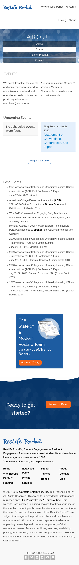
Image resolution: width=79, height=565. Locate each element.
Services (27, 483)
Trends (45, 479)
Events (39, 49)
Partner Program (39, 54)
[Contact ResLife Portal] (53, 557)
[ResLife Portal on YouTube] (47, 557)
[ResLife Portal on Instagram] (42, 557)
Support (45, 468)
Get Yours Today (30, 362)
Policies (45, 473)
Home (6, 468)
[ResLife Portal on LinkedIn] (36, 557)
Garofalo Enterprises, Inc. (34, 491)
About (72, 20)
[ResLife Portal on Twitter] (31, 557)
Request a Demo (39, 160)
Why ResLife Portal (51, 6)
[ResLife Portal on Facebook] (26, 557)
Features (71, 6)
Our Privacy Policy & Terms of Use (41, 500)
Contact (39, 60)
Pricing (62, 20)
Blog (62, 479)
